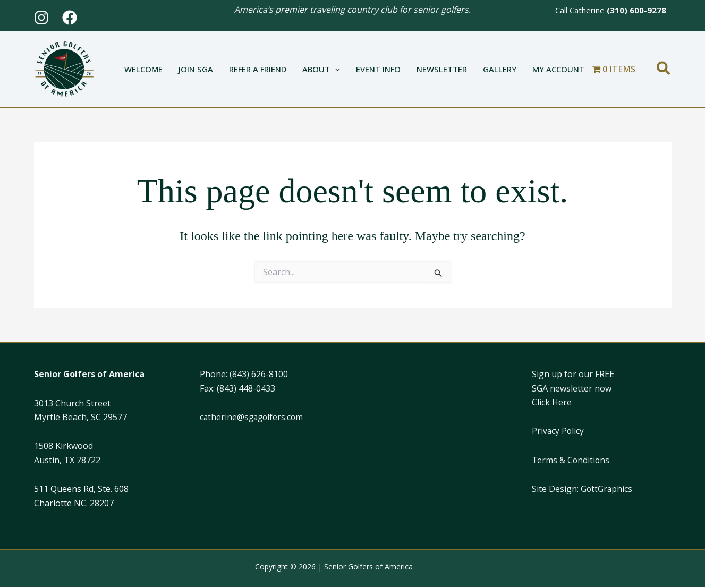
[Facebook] (69, 17)
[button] (335, 69)
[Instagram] (41, 17)
